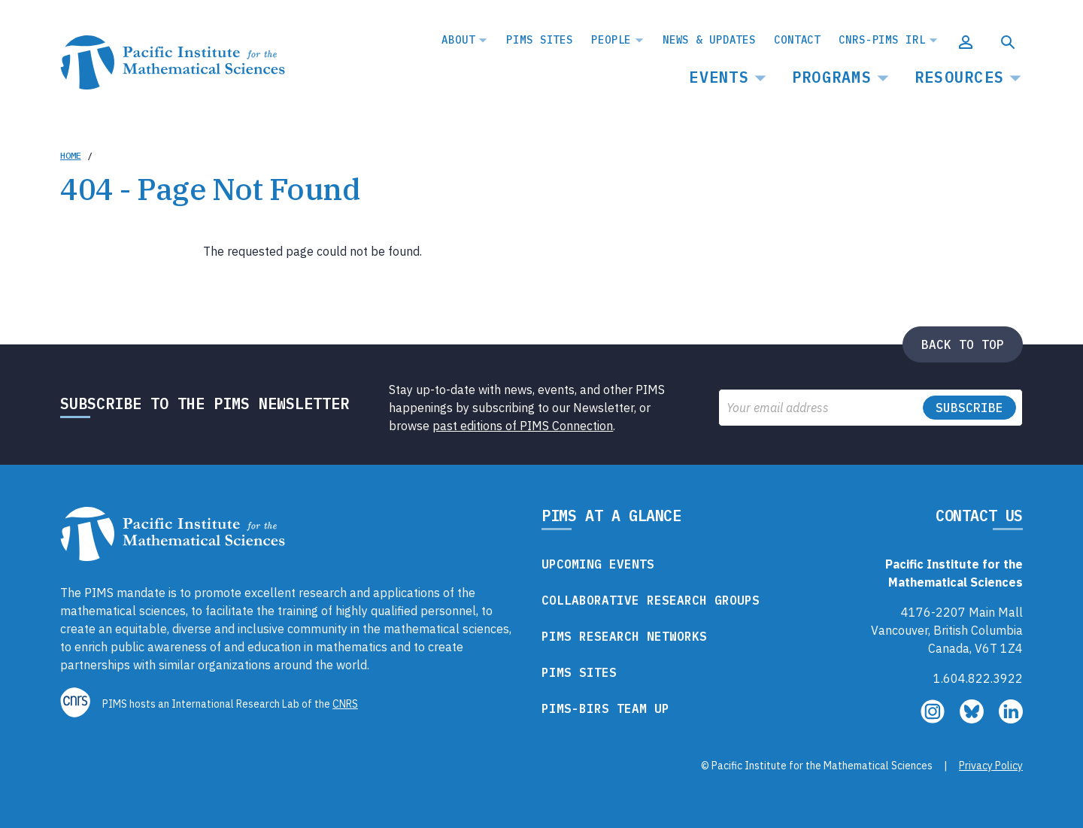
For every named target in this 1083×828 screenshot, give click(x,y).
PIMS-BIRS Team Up (605, 708)
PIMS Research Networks (624, 636)
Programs (832, 77)
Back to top (962, 344)
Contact (797, 40)
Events (719, 77)
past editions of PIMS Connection (522, 425)
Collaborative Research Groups (651, 600)
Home (70, 155)
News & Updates (709, 40)
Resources (959, 77)
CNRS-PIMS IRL (882, 40)
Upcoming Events (598, 564)
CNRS (345, 704)
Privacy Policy (991, 765)
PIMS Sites (539, 40)
